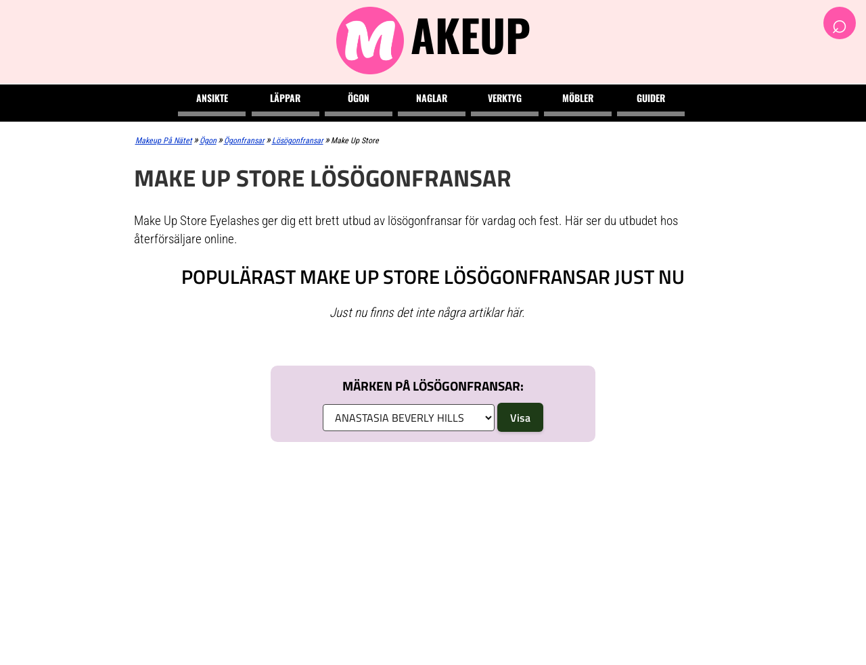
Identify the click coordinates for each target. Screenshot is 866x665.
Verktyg (505, 98)
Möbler (577, 98)
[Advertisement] (433, 553)
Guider (651, 98)
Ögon (358, 98)
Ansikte (212, 98)
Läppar (285, 98)
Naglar (431, 98)
